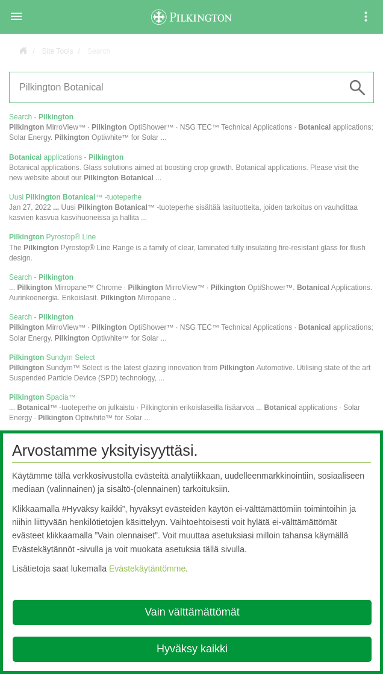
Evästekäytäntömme (147, 568)
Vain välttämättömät (192, 612)
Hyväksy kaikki (192, 649)
